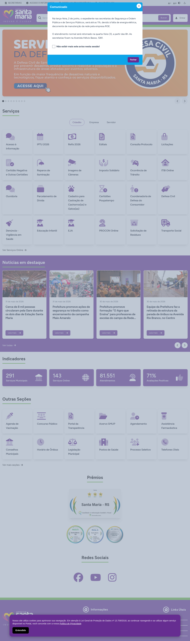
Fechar (133, 59)
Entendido (20, 630)
